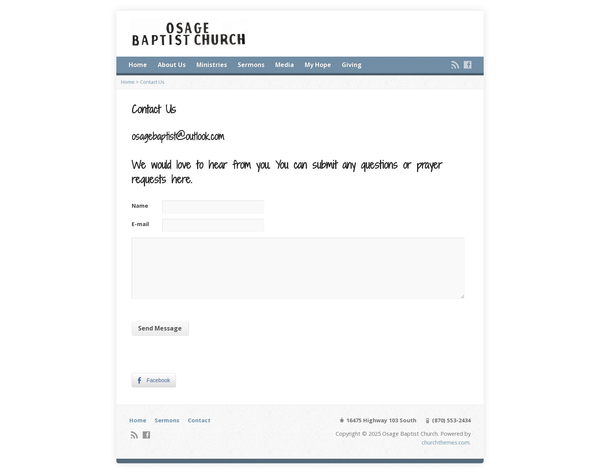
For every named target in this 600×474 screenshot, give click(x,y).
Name (140, 205)
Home (138, 64)
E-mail (140, 224)
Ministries (211, 64)
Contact (199, 420)
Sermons (251, 64)
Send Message (160, 328)
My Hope (318, 64)
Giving (352, 64)
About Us (172, 64)
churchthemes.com (446, 442)
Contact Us (152, 81)
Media (284, 64)
